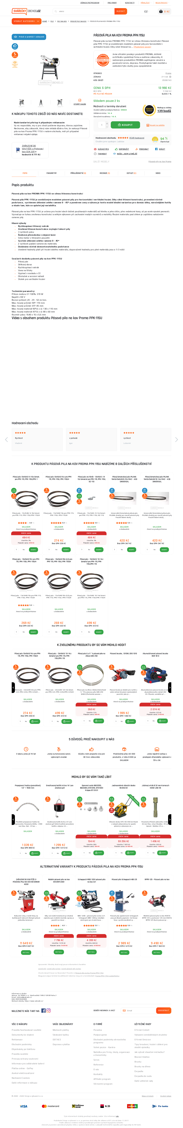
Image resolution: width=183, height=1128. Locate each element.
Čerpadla (138, 1071)
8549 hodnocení (137, 138)
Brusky (137, 1061)
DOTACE (57, 1039)
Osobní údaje (165, 1096)
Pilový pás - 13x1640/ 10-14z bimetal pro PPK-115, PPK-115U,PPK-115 (91, 561)
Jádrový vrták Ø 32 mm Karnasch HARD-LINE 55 (155, 786)
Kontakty (129, 3)
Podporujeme (100, 1035)
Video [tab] (158, 173)
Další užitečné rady (143, 1081)
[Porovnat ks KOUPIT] (20, 721)
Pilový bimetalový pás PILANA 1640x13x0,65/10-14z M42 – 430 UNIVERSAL (157, 479)
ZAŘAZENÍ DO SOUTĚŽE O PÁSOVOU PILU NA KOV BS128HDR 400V (26, 882)
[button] (6, 439)
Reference (98, 1064)
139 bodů (164, 110)
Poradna (97, 1030)
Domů (44, 21)
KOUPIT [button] (36, 721)
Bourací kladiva (141, 1057)
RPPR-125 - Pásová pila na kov (157, 879)
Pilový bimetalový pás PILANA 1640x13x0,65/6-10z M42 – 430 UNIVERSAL (124, 479)
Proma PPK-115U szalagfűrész (107, 976)
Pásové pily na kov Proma (160, 161)
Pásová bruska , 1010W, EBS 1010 (123, 653)
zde (117, 1116)
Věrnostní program (89, 3)
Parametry (52, 173)
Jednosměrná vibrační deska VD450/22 (123, 786)
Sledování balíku (61, 1035)
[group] (28, 688)
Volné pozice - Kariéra (104, 1047)
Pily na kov (62, 21)
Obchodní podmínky (22, 1044)
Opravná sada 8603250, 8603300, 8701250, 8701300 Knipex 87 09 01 (91, 788)
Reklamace (17, 1039)
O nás (96, 1069)
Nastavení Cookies (21, 1078)
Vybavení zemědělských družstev (150, 1035)
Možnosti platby (61, 1030)
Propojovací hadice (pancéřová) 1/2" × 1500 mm (28, 786)
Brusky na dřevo (142, 1066)
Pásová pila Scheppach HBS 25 (124, 879)
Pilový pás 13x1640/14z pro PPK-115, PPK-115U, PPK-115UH (59, 478)
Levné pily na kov (54, 969)
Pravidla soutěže (20, 1054)
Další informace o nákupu (24, 1082)
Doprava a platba (61, 1044)
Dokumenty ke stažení (23, 1035)
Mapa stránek (147, 1096)
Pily (52, 21)
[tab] (104, 173)
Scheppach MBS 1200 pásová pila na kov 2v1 (91, 880)
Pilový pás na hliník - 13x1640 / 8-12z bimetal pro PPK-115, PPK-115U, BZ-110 (92, 479)
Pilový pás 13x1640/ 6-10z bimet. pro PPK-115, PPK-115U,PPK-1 (26, 478)
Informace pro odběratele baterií (28, 1063)
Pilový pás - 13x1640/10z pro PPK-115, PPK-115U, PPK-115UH (26, 560)
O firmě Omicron (142, 1039)
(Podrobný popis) (142, 47)
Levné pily (42, 969)
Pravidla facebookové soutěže (26, 1030)
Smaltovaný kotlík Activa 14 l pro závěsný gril (59, 786)
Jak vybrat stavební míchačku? (149, 1052)
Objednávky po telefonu (23, 1049)
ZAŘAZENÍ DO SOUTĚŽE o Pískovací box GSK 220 (32, 148)
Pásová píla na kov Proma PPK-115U (89, 973)
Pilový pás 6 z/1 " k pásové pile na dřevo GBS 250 (91, 654)
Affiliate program (102, 1079)
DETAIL (26, 952)
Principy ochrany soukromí (25, 1058)
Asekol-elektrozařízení (23, 1073)
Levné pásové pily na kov (71, 969)
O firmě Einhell (141, 1030)
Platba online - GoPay (22, 1068)
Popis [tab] (25, 173)
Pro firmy (112, 3)
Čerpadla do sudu (143, 1076)
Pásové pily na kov (78, 21)
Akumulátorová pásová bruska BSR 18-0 (155, 654)
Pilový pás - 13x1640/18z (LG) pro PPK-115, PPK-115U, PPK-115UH (58, 560)
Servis (96, 1060)
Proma (168, 73)
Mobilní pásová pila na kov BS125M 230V (59, 880)
